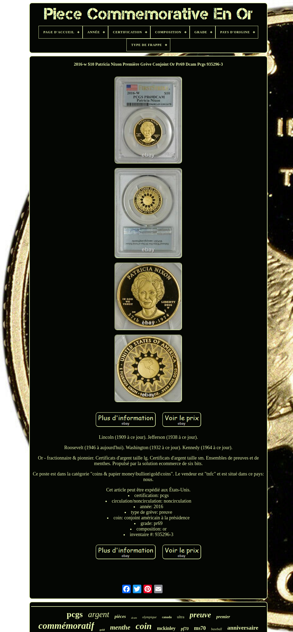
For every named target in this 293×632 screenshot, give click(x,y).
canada (167, 617)
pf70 (185, 628)
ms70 (200, 628)
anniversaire (242, 627)
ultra (180, 617)
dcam (134, 617)
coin (144, 626)
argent (98, 614)
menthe (120, 627)
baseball (216, 629)
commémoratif (66, 626)
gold (102, 629)
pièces (120, 616)
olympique (149, 617)
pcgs (75, 614)
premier (223, 616)
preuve (200, 614)
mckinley (166, 628)
